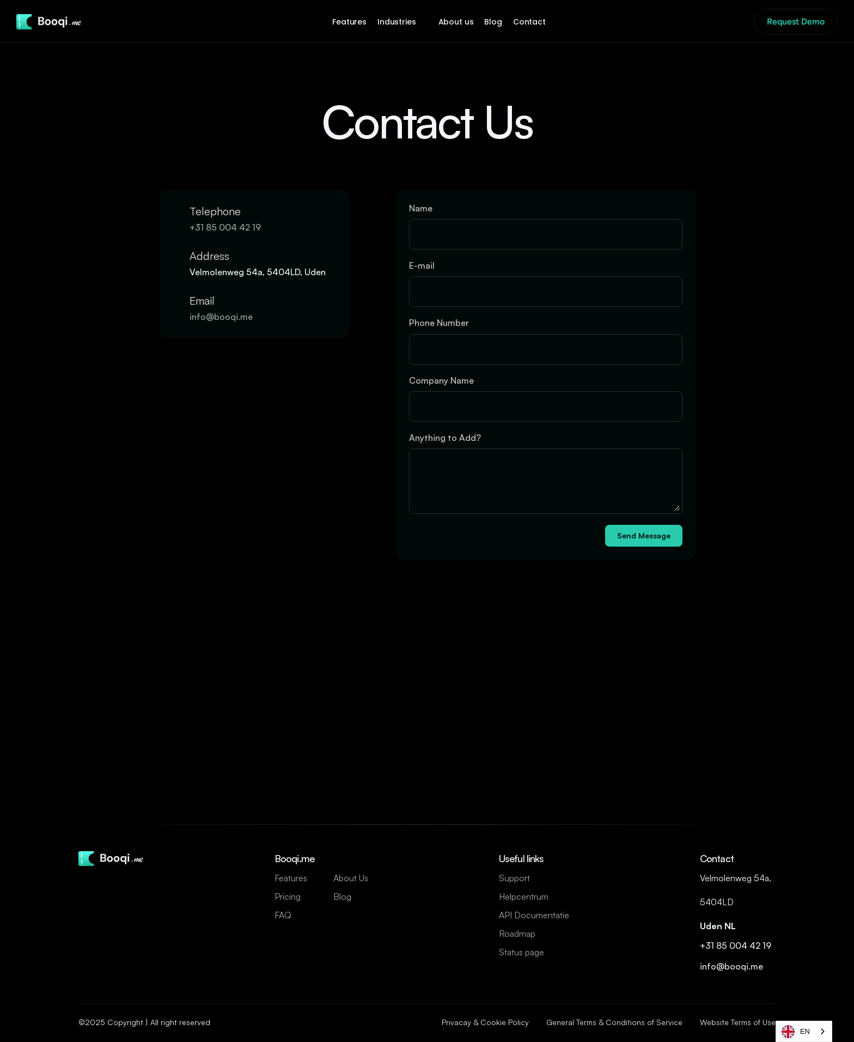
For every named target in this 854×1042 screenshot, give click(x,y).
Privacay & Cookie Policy (485, 1022)
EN (796, 1031)
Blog (342, 896)
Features (290, 878)
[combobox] (804, 1031)
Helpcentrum (523, 896)
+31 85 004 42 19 (226, 227)
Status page (521, 952)
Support (514, 878)
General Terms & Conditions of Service (614, 1022)
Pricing (287, 896)
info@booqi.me (222, 316)
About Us (350, 878)
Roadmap (517, 933)
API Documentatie (534, 915)
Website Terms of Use (738, 1022)
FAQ (282, 915)
